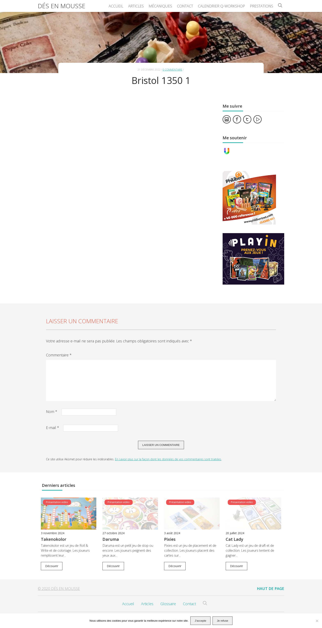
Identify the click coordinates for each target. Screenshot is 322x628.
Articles (136, 5)
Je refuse (222, 620)
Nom (51, 411)
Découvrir (51, 566)
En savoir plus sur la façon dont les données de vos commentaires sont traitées (168, 459)
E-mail (52, 427)
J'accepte (200, 620)
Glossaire (168, 603)
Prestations (261, 5)
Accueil (116, 5)
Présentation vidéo (57, 502)
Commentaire (59, 354)
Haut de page (270, 588)
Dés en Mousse (61, 6)
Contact (185, 5)
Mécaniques (160, 5)
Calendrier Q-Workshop (221, 5)
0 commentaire (172, 69)
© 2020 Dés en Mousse (59, 588)
